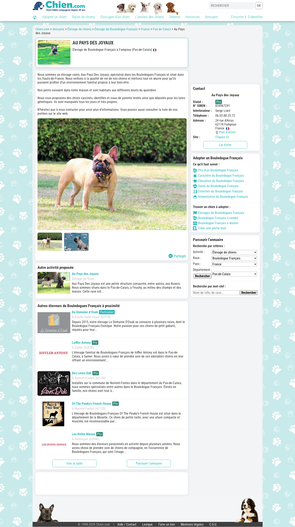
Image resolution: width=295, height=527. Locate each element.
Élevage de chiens (79, 29)
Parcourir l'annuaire (149, 463)
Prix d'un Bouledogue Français (215, 170)
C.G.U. (213, 524)
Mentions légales (192, 524)
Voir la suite (75, 463)
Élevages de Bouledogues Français (218, 213)
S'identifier (255, 17)
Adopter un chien (54, 17)
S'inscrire (237, 17)
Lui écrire (225, 145)
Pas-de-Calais (162, 29)
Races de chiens (83, 17)
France (145, 29)
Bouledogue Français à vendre (215, 218)
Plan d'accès (227, 132)
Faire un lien (166, 524)
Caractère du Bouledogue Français (218, 176)
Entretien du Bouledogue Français (218, 191)
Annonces (192, 17)
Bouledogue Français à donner (215, 223)
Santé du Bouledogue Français (215, 186)
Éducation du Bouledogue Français (218, 181)
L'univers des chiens (149, 17)
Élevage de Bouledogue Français (116, 29)
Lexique (147, 524)
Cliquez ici (222, 137)
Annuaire (211, 17)
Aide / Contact (126, 524)
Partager (177, 256)
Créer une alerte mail (209, 228)
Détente (174, 17)
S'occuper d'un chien (115, 17)
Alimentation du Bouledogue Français (220, 197)
